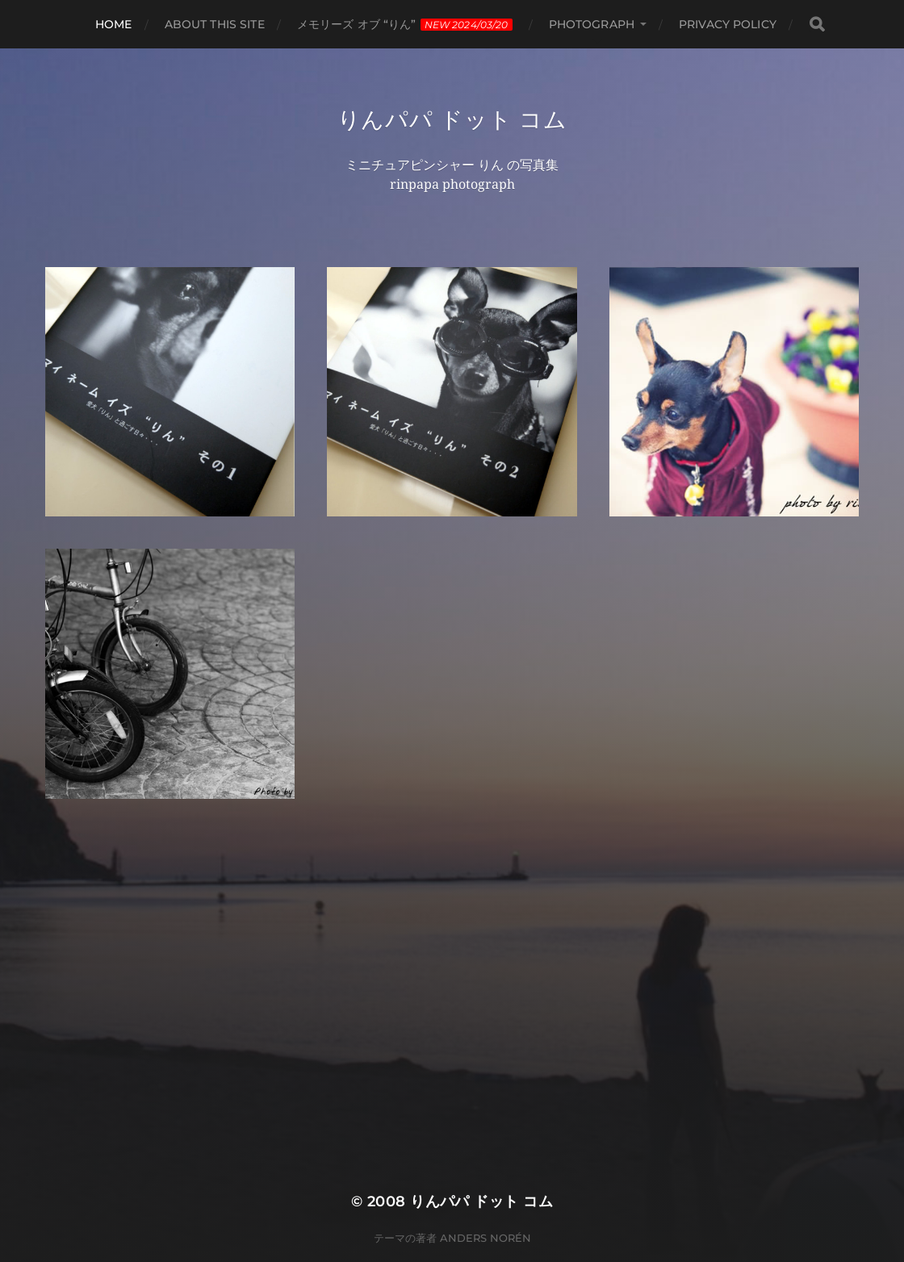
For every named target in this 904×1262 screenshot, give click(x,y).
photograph (591, 24)
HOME (113, 24)
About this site (215, 24)
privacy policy (727, 24)
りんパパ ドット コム (452, 119)
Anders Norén (485, 1237)
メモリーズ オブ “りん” (405, 24)
